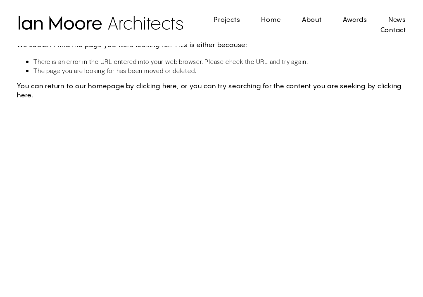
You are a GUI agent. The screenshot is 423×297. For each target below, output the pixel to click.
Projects (227, 20)
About (312, 20)
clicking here (156, 86)
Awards (355, 20)
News (397, 20)
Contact (393, 30)
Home (270, 20)
